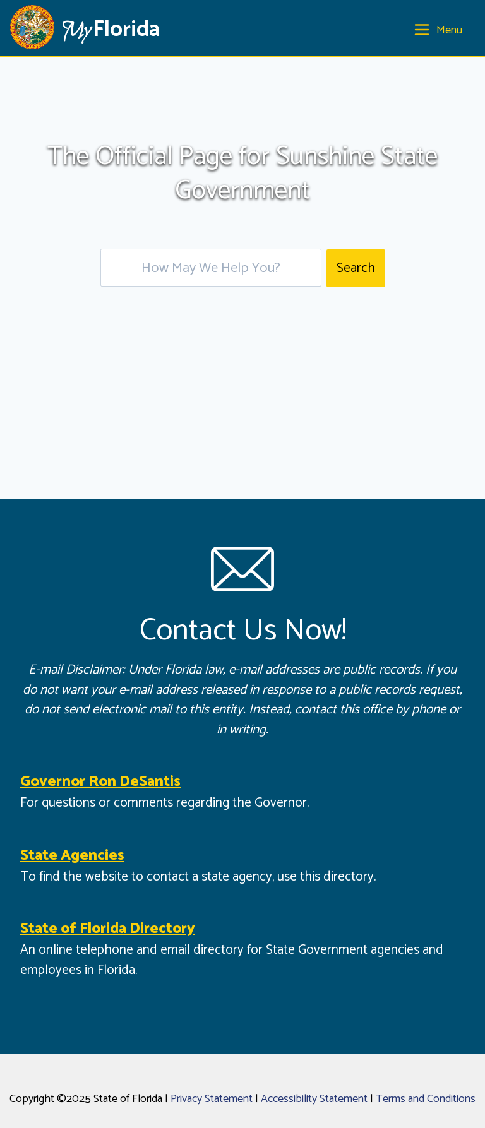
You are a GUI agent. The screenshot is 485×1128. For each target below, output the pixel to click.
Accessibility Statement (314, 1098)
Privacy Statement (212, 1098)
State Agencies (72, 855)
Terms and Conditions (426, 1098)
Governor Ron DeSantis (100, 781)
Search (356, 268)
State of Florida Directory (107, 929)
